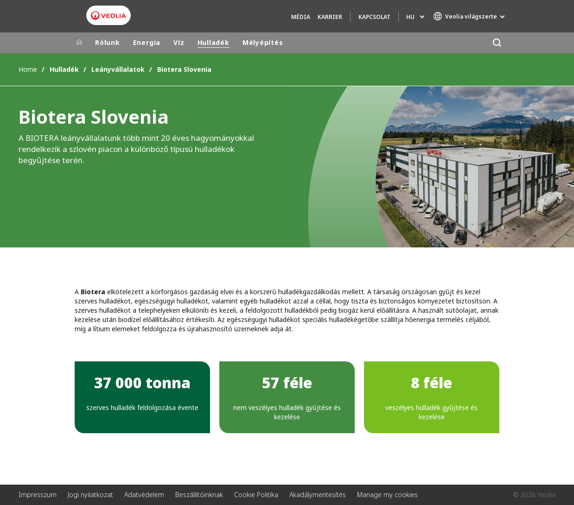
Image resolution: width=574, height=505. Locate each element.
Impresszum (38, 494)
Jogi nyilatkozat (90, 494)
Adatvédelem (144, 494)
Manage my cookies (387, 494)
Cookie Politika (256, 494)
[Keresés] (497, 43)
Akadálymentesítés (317, 494)
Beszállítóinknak (199, 494)
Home (28, 69)
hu (410, 17)
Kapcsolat (374, 17)
